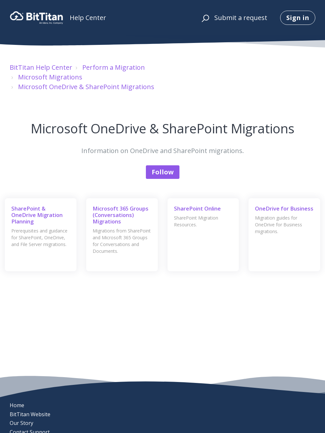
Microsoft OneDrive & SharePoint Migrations (86, 86)
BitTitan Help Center (41, 67)
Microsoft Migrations (50, 77)
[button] (204, 18)
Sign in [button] (297, 17)
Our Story (21, 423)
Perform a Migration (113, 67)
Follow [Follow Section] (163, 172)
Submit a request (240, 17)
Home (17, 405)
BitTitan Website (30, 414)
